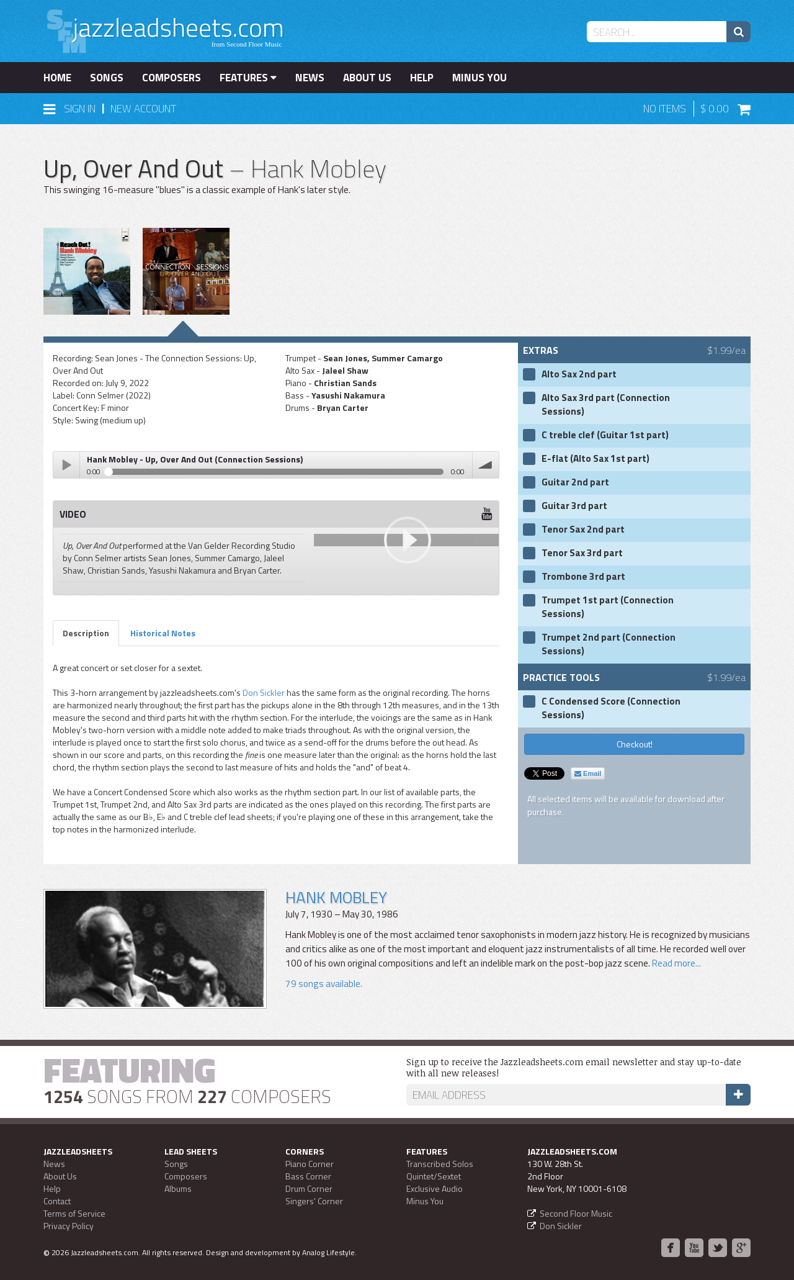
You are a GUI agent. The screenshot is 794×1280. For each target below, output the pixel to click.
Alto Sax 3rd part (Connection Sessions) (606, 404)
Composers (171, 78)
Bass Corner (308, 1176)
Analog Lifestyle (328, 1252)
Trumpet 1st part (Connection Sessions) (608, 607)
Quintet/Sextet (433, 1176)
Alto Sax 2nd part (579, 374)
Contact (57, 1200)
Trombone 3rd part (583, 577)
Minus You (479, 78)
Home (57, 78)
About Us (367, 78)
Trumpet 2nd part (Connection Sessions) (609, 644)
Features (248, 78)
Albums (178, 1188)
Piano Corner (309, 1163)
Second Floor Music (576, 1213)
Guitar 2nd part (575, 482)
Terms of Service (74, 1213)
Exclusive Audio (434, 1188)
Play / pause (66, 465)
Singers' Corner (314, 1200)
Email (587, 773)
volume (486, 465)
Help (422, 78)
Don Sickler (264, 692)
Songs (106, 78)
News (309, 78)
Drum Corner (308, 1188)
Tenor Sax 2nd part (583, 529)
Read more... (676, 963)
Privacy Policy (68, 1225)
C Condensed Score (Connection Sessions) (611, 708)
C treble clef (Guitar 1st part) (605, 435)
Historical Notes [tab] (162, 632)
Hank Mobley (336, 897)
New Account (143, 109)
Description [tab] (86, 632)
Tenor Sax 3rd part (582, 553)
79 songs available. (323, 983)
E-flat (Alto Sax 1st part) (595, 459)
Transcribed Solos (439, 1163)
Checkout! (635, 743)
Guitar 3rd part (574, 506)
